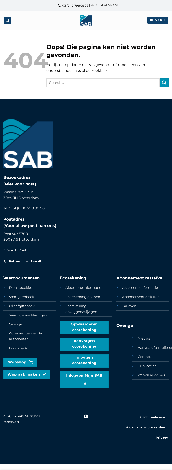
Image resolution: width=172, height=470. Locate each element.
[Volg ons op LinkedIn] (86, 417)
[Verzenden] (164, 82)
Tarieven (129, 306)
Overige (15, 324)
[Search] (7, 20)
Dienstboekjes (20, 288)
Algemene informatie (83, 288)
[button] (157, 20)
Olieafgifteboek (22, 306)
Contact (144, 357)
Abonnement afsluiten (141, 297)
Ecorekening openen (82, 297)
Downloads (18, 348)
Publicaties (147, 366)
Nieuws (144, 338)
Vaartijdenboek (21, 297)
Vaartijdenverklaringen (28, 315)
